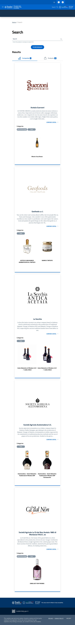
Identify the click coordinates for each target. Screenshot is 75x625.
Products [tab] (50, 58)
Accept (69, 618)
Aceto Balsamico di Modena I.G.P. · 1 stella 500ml (47, 369)
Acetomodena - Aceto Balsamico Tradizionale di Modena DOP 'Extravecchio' (47, 476)
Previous (15, 250)
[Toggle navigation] (3, 7)
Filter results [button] (37, 47)
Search (15, 39)
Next (59, 250)
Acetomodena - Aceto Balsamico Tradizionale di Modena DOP (27, 475)
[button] (57, 7)
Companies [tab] (24, 58)
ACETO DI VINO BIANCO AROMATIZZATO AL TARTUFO (27, 262)
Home (14, 22)
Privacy (51, 618)
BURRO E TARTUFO (47, 261)
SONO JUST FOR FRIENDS (37, 584)
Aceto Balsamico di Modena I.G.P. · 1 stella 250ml (27, 369)
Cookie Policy (59, 618)
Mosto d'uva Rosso (37, 157)
